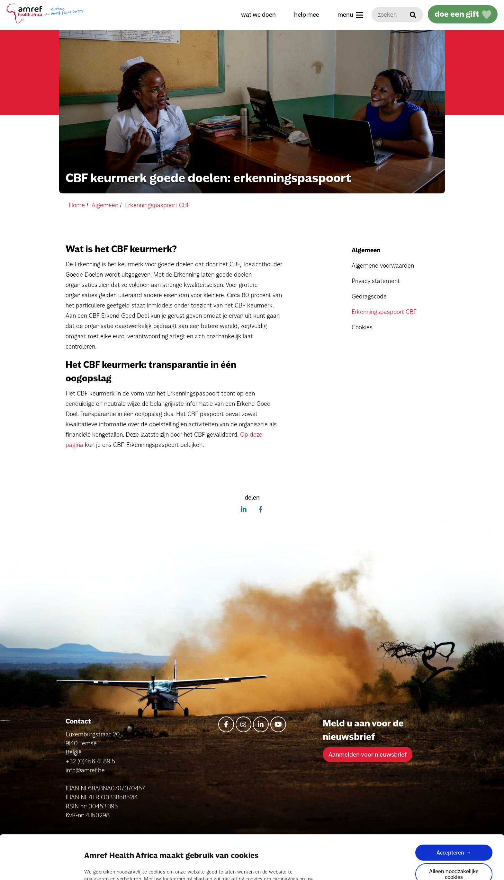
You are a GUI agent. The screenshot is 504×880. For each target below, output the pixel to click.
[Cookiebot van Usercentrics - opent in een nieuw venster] (42, 867)
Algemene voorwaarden (383, 265)
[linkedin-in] (261, 724)
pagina (213, 845)
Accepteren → (454, 811)
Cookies (362, 327)
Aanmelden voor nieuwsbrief (367, 754)
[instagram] (243, 724)
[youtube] (278, 724)
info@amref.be (85, 770)
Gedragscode (369, 296)
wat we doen (258, 14)
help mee (306, 14)
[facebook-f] (226, 724)
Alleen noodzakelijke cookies (454, 832)
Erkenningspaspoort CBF (384, 312)
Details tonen (99, 867)
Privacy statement (376, 281)
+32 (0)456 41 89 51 (91, 761)
